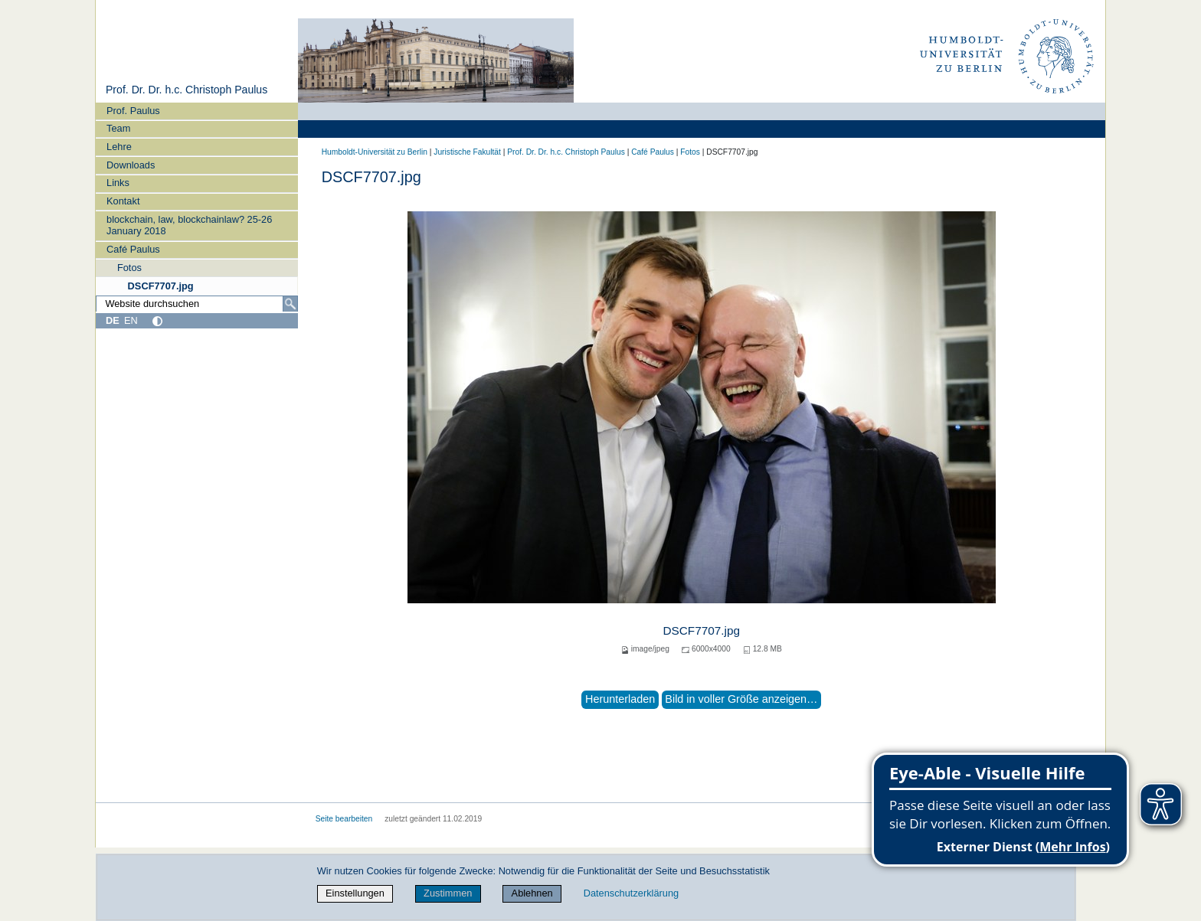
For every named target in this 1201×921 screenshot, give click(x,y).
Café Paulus (133, 249)
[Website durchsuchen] (197, 304)
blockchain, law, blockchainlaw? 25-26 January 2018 (189, 225)
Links (117, 182)
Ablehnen (532, 893)
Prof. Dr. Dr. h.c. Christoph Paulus (186, 89)
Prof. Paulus (133, 110)
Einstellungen (355, 893)
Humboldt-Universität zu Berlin (374, 152)
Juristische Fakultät (467, 152)
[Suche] (290, 304)
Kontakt (122, 201)
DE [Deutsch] (112, 320)
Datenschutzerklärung (631, 893)
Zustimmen (448, 893)
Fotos (129, 267)
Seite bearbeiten (344, 819)
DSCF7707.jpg (161, 286)
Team (118, 128)
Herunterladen (620, 699)
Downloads (130, 165)
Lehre (119, 146)
